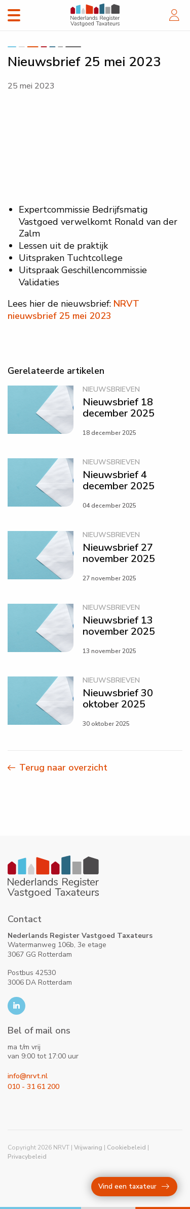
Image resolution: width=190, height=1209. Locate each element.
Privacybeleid (27, 1157)
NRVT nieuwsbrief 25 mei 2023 (73, 310)
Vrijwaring (88, 1147)
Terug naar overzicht (63, 767)
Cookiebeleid (126, 1147)
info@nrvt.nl (28, 1076)
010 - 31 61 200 (33, 1087)
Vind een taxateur (133, 1186)
